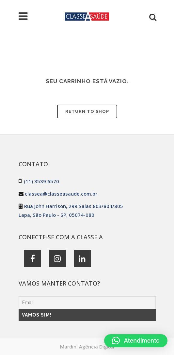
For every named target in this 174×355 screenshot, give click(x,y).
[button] (135, 340)
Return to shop (87, 111)
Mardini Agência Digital (87, 346)
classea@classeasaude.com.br (61, 193)
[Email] (87, 302)
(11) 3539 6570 (41, 181)
